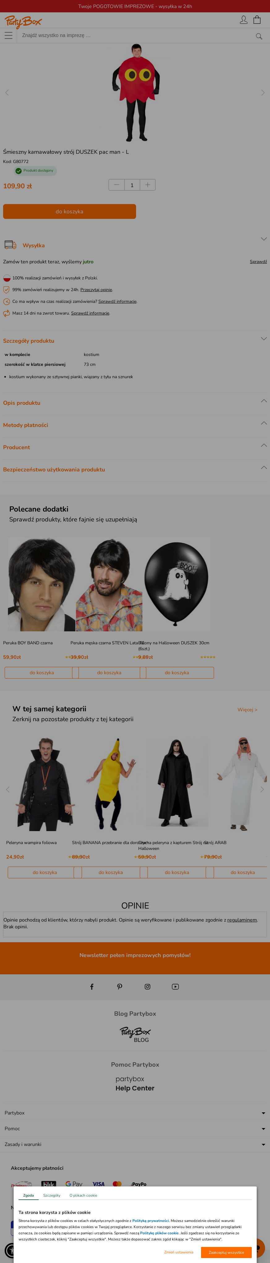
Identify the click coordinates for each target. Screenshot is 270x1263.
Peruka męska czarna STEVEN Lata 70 (107, 643)
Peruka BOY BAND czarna (28, 643)
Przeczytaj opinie (96, 290)
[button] (12, 1250)
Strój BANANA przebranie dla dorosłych (110, 843)
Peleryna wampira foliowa (31, 843)
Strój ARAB (215, 843)
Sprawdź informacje (117, 301)
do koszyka (70, 211)
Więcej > (248, 709)
